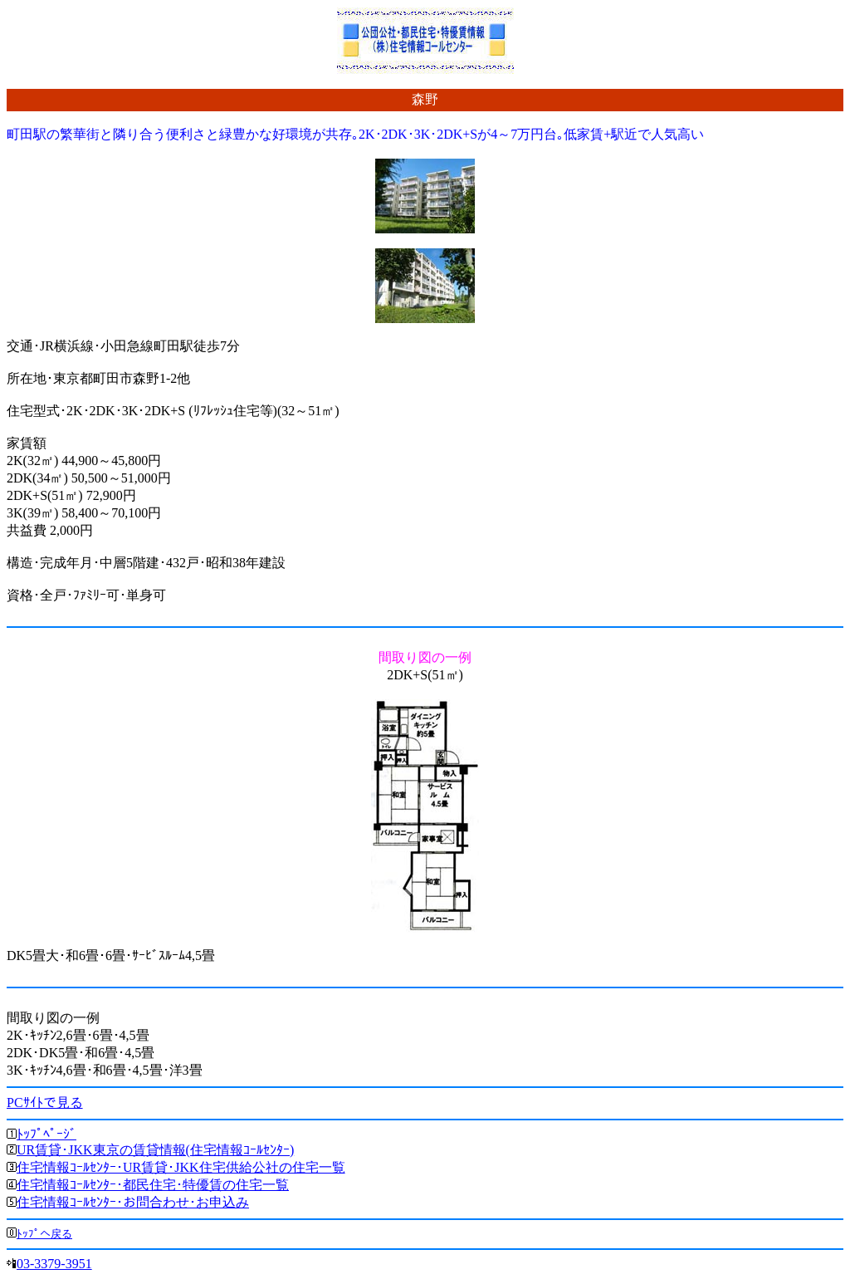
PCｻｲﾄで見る (45, 1102)
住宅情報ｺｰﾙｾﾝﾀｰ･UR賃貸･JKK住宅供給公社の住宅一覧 (181, 1167)
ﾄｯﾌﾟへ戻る (44, 1234)
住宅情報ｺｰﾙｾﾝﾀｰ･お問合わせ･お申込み (133, 1202)
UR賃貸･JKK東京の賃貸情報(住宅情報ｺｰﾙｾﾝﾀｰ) (155, 1150)
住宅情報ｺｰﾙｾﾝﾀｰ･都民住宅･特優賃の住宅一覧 (153, 1185)
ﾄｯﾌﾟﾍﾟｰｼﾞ (46, 1134)
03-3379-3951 (54, 1264)
